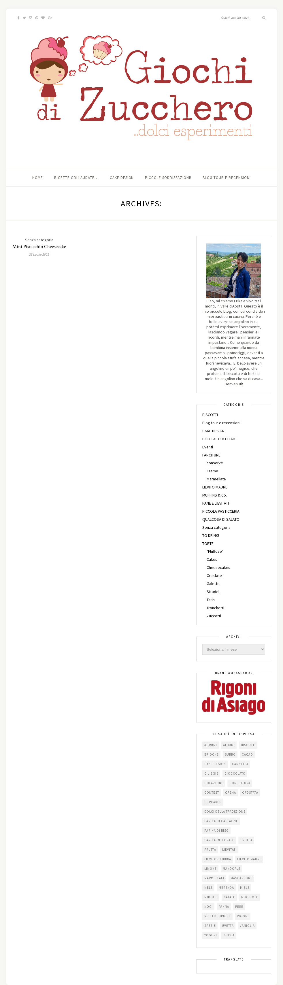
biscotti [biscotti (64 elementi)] (248, 745)
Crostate (214, 575)
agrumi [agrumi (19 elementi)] (210, 745)
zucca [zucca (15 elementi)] (229, 935)
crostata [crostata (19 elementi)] (250, 792)
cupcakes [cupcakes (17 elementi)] (212, 802)
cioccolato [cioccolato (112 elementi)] (235, 773)
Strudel (213, 591)
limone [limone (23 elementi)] (210, 869)
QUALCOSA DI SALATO (220, 519)
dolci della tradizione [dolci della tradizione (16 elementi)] (225, 811)
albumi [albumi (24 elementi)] (229, 745)
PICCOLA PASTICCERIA (220, 511)
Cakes (212, 559)
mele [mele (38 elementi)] (208, 888)
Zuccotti (214, 615)
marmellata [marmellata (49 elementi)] (214, 878)
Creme (212, 470)
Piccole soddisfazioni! (168, 177)
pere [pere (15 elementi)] (239, 907)
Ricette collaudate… (76, 177)
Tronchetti (215, 607)
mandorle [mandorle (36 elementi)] (231, 869)
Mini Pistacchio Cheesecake (39, 247)
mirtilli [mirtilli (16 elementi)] (211, 897)
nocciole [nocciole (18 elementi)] (249, 897)
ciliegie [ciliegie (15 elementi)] (211, 773)
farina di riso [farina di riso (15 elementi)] (216, 831)
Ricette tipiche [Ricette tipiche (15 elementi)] (217, 916)
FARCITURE (211, 455)
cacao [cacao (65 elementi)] (247, 754)
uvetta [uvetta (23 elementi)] (228, 926)
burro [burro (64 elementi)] (230, 754)
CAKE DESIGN (213, 430)
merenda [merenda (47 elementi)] (226, 888)
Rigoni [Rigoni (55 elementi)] (243, 916)
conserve (215, 462)
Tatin (211, 599)
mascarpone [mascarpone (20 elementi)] (241, 878)
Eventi (207, 447)
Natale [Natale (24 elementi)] (229, 897)
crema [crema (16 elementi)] (230, 792)
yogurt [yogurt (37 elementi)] (210, 935)
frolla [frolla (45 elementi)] (246, 840)
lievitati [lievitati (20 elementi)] (229, 850)
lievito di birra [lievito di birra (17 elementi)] (217, 859)
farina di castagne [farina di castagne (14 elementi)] (221, 821)
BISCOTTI (210, 414)
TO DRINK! (210, 535)
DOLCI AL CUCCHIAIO (219, 438)
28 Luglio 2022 (39, 254)
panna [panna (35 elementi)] (224, 907)
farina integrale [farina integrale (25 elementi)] (219, 840)
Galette (213, 583)
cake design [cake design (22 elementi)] (215, 764)
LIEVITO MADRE (214, 487)
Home (37, 177)
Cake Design (122, 177)
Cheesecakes (218, 567)
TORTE (208, 543)
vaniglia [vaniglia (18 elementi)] (247, 926)
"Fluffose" (215, 551)
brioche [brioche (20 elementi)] (211, 754)
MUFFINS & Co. (214, 495)
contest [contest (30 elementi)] (211, 792)
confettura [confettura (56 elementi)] (239, 783)
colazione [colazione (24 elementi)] (213, 783)
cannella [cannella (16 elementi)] (240, 764)
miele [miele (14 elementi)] (245, 888)
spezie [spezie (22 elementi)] (210, 926)
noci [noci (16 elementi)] (208, 907)
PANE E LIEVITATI (215, 503)
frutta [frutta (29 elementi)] (210, 850)
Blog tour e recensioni (227, 177)
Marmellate (216, 479)
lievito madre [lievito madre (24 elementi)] (249, 859)
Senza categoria (216, 527)
